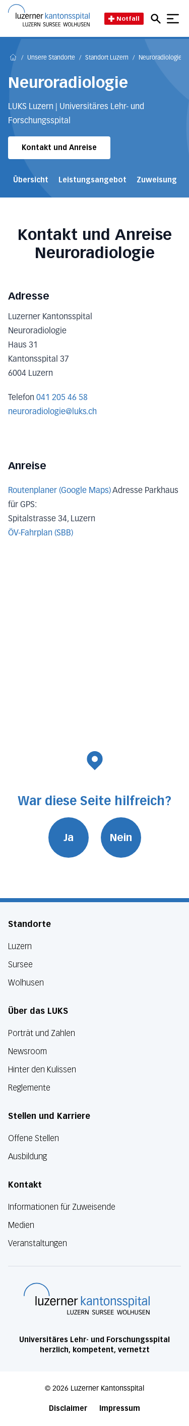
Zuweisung (157, 180)
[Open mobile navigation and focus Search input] (157, 19)
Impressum (119, 1408)
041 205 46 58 (62, 398)
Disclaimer (68, 1408)
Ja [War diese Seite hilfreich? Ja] (69, 837)
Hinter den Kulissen (42, 1069)
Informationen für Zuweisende (61, 1207)
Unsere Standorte (51, 58)
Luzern (20, 946)
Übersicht (30, 180)
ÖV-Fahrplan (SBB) (40, 533)
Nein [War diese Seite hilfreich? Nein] (121, 837)
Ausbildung (27, 1156)
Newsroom (27, 1051)
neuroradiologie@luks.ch (52, 412)
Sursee (20, 964)
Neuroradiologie (160, 58)
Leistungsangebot (92, 180)
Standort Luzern (107, 58)
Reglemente (29, 1088)
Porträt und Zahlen (41, 1033)
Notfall (124, 18)
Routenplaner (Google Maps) (59, 491)
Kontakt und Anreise (59, 147)
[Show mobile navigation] (173, 19)
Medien (21, 1225)
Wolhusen (26, 983)
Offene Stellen (33, 1138)
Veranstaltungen (37, 1243)
